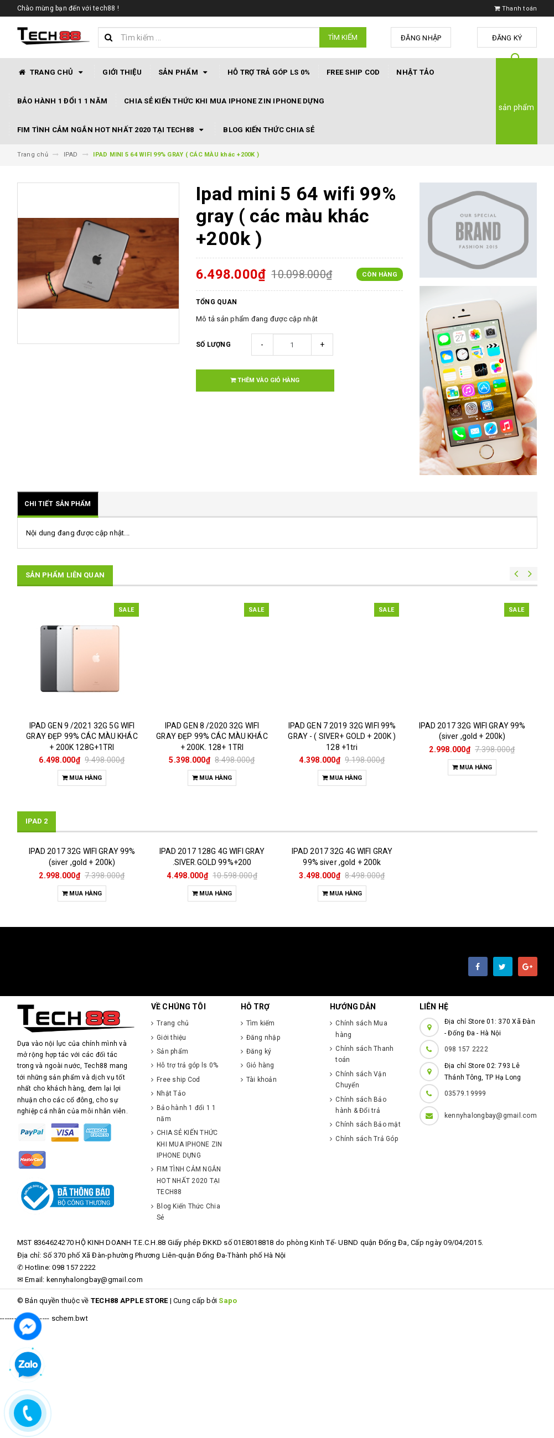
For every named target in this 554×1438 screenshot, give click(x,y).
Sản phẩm (184, 72)
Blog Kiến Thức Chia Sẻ (268, 130)
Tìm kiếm (343, 37)
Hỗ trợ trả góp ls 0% (268, 72)
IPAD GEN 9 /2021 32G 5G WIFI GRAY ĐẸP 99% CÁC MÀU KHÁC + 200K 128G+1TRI (82, 736)
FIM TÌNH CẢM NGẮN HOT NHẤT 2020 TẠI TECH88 (112, 130)
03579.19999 (465, 1207)
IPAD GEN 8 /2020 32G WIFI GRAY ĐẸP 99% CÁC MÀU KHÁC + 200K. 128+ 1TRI (212, 736)
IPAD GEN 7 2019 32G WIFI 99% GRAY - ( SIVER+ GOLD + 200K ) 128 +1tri (342, 736)
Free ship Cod (353, 72)
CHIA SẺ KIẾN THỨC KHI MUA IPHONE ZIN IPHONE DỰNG (224, 101)
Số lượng (213, 344)
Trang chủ (51, 72)
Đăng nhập (428, 38)
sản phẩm (517, 107)
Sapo (228, 1414)
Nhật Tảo (415, 72)
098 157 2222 (466, 1162)
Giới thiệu (122, 72)
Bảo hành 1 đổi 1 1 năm (62, 101)
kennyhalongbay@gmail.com (490, 1229)
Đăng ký (509, 38)
